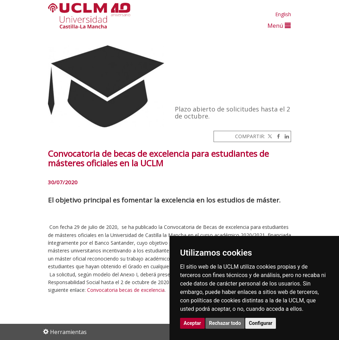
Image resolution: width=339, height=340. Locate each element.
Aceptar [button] (192, 323)
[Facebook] (276, 136)
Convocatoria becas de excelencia (126, 290)
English (283, 14)
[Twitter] (269, 136)
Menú (279, 25)
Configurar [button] (260, 323)
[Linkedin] (285, 136)
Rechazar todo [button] (225, 323)
